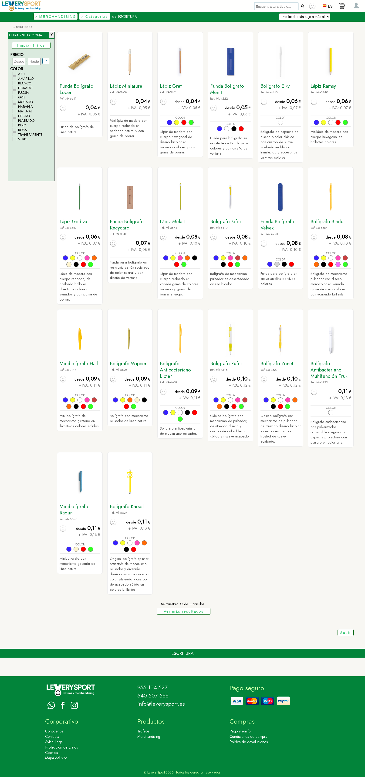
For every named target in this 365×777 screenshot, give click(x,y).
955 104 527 (152, 687)
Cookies (51, 752)
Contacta (52, 736)
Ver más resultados (183, 611)
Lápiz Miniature (126, 86)
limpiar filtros (31, 45)
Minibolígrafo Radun (74, 509)
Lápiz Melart (173, 221)
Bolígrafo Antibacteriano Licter (175, 370)
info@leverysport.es (161, 704)
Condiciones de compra (248, 736)
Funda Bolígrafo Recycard (127, 224)
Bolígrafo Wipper (128, 363)
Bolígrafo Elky (275, 86)
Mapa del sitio (56, 758)
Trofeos (143, 731)
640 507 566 (153, 695)
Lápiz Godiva (73, 221)
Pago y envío (240, 731)
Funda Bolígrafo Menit (227, 89)
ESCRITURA (127, 16)
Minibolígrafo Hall (79, 363)
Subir (345, 633)
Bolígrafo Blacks (327, 221)
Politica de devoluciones (249, 742)
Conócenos (54, 731)
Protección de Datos (61, 747)
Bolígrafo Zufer (226, 363)
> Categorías (94, 16)
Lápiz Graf (171, 86)
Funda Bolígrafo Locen (76, 89)
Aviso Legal (54, 742)
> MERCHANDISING (55, 16)
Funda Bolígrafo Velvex (277, 224)
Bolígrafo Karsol (127, 506)
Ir (45, 61)
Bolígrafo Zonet (276, 363)
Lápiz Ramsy (323, 86)
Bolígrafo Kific (225, 221)
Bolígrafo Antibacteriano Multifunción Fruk (329, 370)
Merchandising (148, 736)
